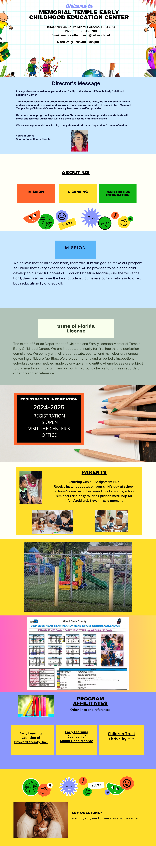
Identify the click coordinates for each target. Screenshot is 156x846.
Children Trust (121, 733)
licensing (78, 191)
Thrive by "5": (121, 739)
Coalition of (76, 736)
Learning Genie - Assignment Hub (94, 482)
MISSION (36, 191)
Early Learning (76, 732)
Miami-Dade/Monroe (76, 741)
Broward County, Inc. (31, 742)
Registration (117, 191)
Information (118, 195)
